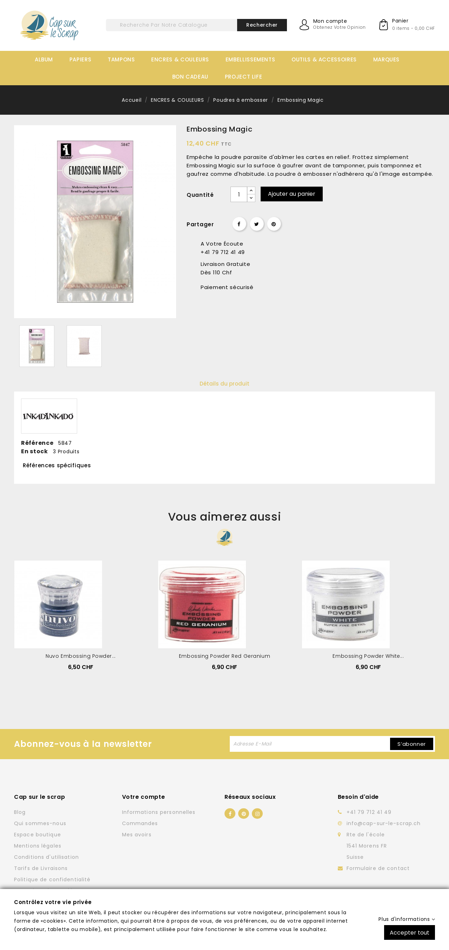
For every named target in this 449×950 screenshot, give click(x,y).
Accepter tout (409, 932)
